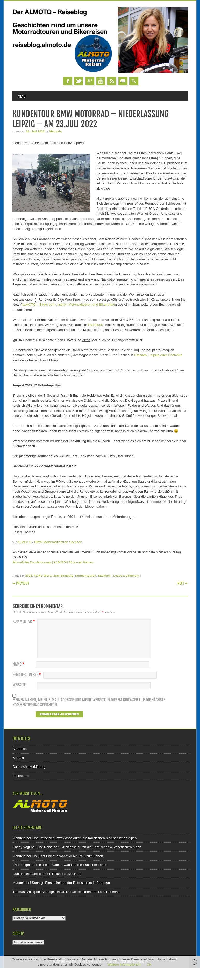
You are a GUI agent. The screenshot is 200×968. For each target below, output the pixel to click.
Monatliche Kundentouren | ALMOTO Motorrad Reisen (53, 562)
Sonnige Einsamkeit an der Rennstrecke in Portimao (71, 883)
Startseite (19, 749)
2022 (28, 575)
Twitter (78, 81)
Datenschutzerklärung (28, 767)
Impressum (20, 776)
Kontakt (18, 758)
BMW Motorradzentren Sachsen (58, 542)
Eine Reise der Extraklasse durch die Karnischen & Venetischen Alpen (84, 838)
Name (18, 664)
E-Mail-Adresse (27, 674)
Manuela (55, 131)
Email (122, 81)
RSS (111, 81)
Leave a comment (126, 575)
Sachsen (104, 575)
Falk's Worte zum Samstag (53, 575)
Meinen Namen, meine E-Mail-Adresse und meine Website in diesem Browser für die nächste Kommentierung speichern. (88, 703)
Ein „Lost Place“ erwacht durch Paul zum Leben (67, 856)
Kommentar (24, 621)
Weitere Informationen (124, 964)
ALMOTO (24, 542)
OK (149, 964)
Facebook (67, 81)
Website (18, 685)
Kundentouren (85, 575)
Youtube (100, 81)
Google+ (89, 81)
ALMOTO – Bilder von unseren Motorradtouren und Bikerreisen (69, 304)
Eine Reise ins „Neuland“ (63, 874)
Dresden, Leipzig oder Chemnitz (158, 355)
